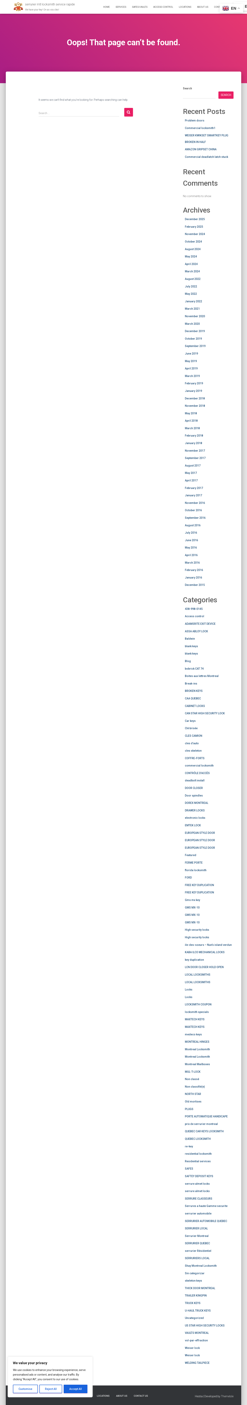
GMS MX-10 (192, 907)
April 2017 (191, 480)
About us (202, 7)
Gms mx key (192, 900)
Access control (194, 616)
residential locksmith (198, 1153)
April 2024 (191, 264)
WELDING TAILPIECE (197, 1362)
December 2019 (195, 331)
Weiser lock (192, 1347)
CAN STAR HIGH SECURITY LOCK (205, 713)
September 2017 (195, 458)
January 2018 (193, 443)
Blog (188, 661)
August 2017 (192, 465)
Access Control (163, 7)
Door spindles (194, 795)
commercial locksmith (199, 765)
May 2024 (191, 256)
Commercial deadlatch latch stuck (206, 156)
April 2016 (191, 555)
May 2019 (191, 361)
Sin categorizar (195, 1273)
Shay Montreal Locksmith (201, 1265)
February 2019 (194, 383)
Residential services (198, 1161)
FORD (188, 877)
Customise (25, 1388)
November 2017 (195, 450)
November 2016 (195, 502)
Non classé (192, 1079)
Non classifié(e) (195, 1086)
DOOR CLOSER (194, 788)
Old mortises (193, 1101)
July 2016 (191, 532)
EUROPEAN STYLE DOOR (200, 832)
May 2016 (191, 547)
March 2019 (192, 376)
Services (121, 7)
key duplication (194, 959)
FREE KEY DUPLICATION (199, 885)
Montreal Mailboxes (197, 1064)
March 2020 (192, 323)
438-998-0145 (194, 608)
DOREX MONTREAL (196, 802)
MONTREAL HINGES (197, 1041)
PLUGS (189, 1109)
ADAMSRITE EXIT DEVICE (200, 623)
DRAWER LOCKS (195, 810)
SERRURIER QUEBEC (197, 1243)
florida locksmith (195, 870)
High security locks (197, 929)
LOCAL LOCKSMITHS (197, 974)
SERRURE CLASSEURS (198, 1198)
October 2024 (193, 241)
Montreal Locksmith (197, 1049)
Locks (188, 989)
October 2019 (193, 338)
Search (187, 88)
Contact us (141, 1396)
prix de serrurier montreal (201, 1124)
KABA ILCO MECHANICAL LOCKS (205, 952)
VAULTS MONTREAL (197, 1332)
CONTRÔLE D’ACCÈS (197, 773)
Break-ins (191, 683)
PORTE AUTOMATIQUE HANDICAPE (206, 1116)
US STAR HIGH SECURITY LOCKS (205, 1325)
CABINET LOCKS (195, 706)
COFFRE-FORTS (195, 758)
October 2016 (193, 510)
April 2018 (191, 420)
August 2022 (192, 278)
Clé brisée (191, 728)
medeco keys (193, 1034)
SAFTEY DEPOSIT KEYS (199, 1176)
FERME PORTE (194, 862)
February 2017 (194, 488)
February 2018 (194, 435)
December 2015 (195, 584)
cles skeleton (193, 750)
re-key (189, 1146)
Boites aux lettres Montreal (202, 676)
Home (106, 7)
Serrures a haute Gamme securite (206, 1206)
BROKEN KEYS (194, 690)
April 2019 (191, 368)
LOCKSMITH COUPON (198, 1004)
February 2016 (194, 570)
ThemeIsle (227, 1396)
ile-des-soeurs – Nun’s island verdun (208, 944)
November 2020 (195, 316)
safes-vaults (139, 7)
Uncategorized (194, 1318)
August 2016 (192, 525)
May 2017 (191, 472)
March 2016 (192, 562)
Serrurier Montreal (197, 1235)
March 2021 (192, 308)
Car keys (190, 720)
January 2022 (193, 301)
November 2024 (195, 234)
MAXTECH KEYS (195, 1019)
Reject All (51, 1388)
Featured (190, 855)
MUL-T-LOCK (192, 1071)
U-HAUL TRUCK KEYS (198, 1310)
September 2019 (195, 346)
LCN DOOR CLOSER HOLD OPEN (204, 967)
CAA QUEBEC (193, 698)
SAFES (189, 1168)
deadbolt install (195, 780)
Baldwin (190, 638)
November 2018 (195, 405)
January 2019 (193, 390)
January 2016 (193, 577)
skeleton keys (193, 1280)
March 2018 (192, 428)
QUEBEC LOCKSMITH (198, 1138)
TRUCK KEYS (192, 1303)
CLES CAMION (193, 735)
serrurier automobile (198, 1213)
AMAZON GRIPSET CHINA (201, 149)
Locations (185, 7)
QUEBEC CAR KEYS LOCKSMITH (204, 1131)
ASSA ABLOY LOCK (196, 631)
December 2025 (195, 219)
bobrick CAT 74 (194, 668)
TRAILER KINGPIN (196, 1295)
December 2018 (195, 398)
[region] (50, 1377)
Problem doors (194, 120)
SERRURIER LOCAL (196, 1228)
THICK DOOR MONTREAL (200, 1288)
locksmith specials (197, 1012)
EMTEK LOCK (193, 825)
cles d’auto (192, 743)
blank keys (191, 646)
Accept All (75, 1388)
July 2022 (191, 286)
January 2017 (193, 495)
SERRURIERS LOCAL (197, 1258)
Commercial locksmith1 (200, 128)
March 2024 (192, 271)
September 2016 (195, 517)
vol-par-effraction (196, 1340)
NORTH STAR (193, 1094)
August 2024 (192, 249)
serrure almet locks (197, 1183)
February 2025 (194, 226)
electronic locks (195, 817)
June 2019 (191, 353)
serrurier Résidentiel (198, 1250)
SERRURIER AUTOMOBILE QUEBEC (206, 1221)
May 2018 (191, 413)
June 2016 (191, 540)
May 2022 (191, 293)
